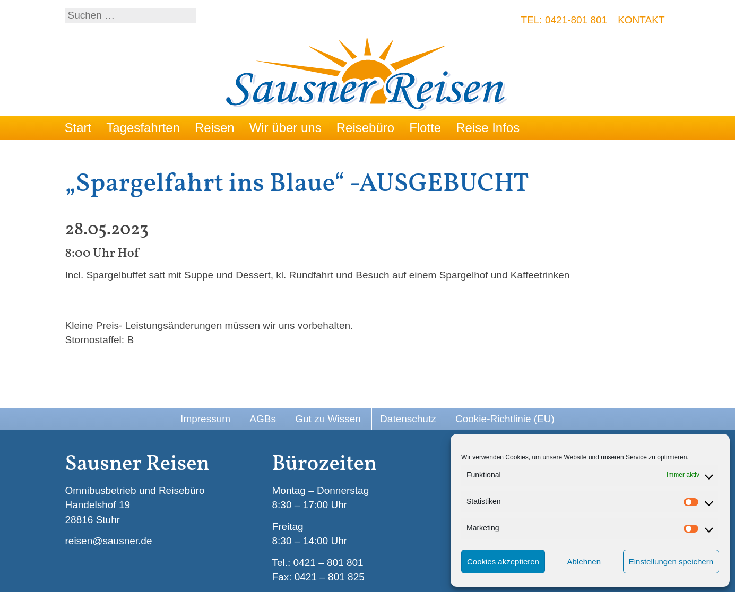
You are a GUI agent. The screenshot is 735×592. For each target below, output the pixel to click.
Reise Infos (488, 127)
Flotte (425, 127)
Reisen (215, 127)
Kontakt (641, 19)
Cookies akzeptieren (503, 561)
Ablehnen (584, 561)
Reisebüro (365, 127)
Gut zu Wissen (328, 418)
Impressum (205, 418)
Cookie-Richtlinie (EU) (505, 418)
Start (78, 127)
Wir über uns (285, 127)
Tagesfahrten (143, 127)
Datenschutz (408, 418)
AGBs (262, 418)
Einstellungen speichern (671, 561)
